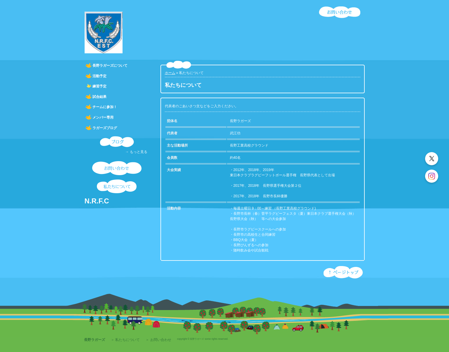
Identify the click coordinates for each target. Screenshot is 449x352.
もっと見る (138, 152)
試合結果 (99, 97)
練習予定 (99, 86)
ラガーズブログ (104, 128)
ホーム (170, 73)
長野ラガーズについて (109, 66)
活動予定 (99, 76)
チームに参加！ (104, 107)
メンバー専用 (102, 117)
